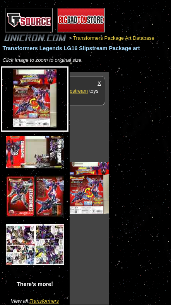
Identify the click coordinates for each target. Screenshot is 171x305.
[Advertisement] (140, 188)
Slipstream (76, 91)
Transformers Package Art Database (113, 38)
